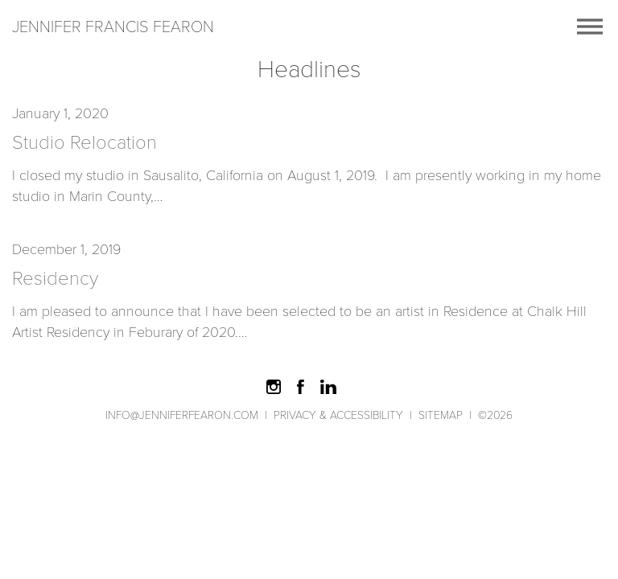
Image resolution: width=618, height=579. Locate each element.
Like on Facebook (301, 387)
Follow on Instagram (274, 387)
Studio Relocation (84, 142)
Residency (55, 278)
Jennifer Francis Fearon (113, 26)
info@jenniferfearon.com (181, 415)
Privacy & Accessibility (338, 415)
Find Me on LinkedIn (328, 387)
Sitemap (440, 415)
